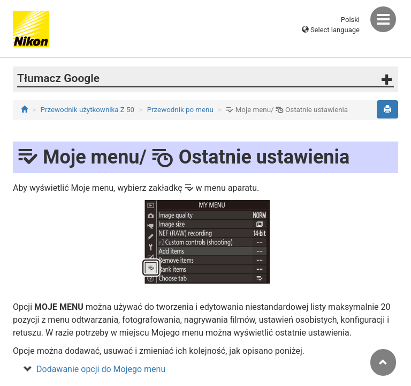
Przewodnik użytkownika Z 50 (87, 110)
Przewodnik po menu (180, 110)
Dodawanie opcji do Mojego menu (100, 369)
